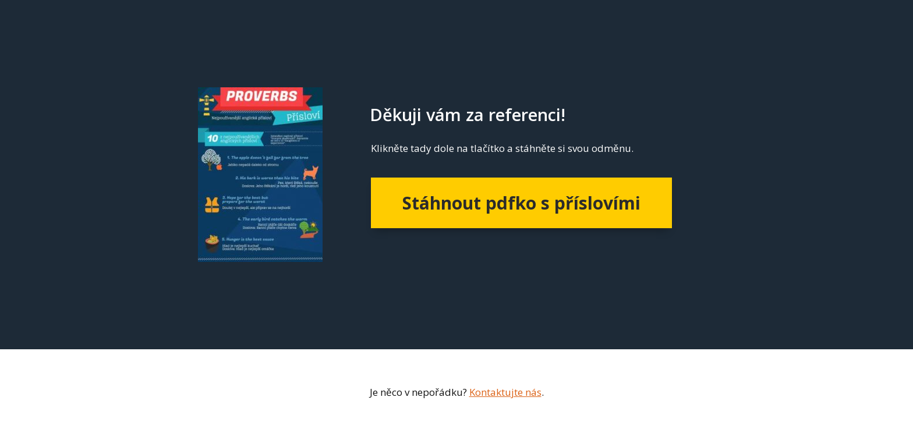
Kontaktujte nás (505, 392)
